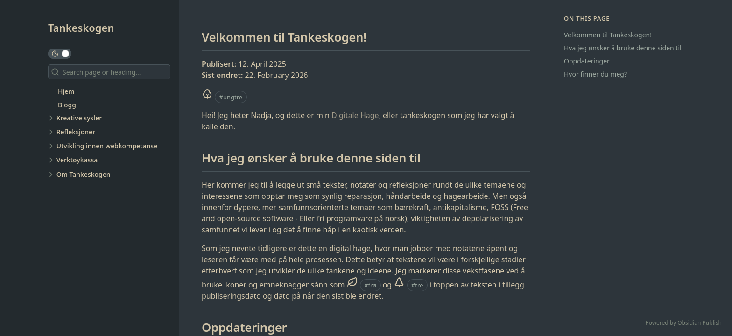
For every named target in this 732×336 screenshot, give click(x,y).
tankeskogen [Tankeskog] (422, 115)
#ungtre (231, 97)
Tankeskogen (81, 28)
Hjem (66, 91)
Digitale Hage (355, 115)
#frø (370, 285)
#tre (417, 285)
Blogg (67, 104)
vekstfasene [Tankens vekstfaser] (483, 271)
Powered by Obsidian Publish (683, 323)
